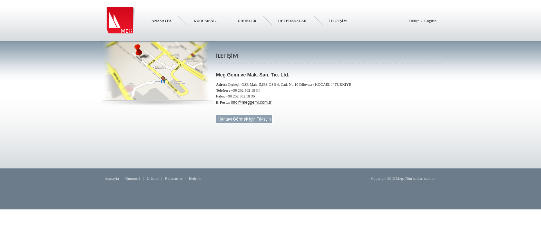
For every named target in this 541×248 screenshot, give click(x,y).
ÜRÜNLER (247, 21)
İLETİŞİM (338, 21)
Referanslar (174, 178)
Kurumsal (132, 178)
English (430, 21)
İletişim (195, 178)
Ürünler (152, 178)
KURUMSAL (205, 21)
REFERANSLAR (292, 21)
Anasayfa (112, 178)
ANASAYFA (161, 21)
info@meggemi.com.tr (251, 102)
